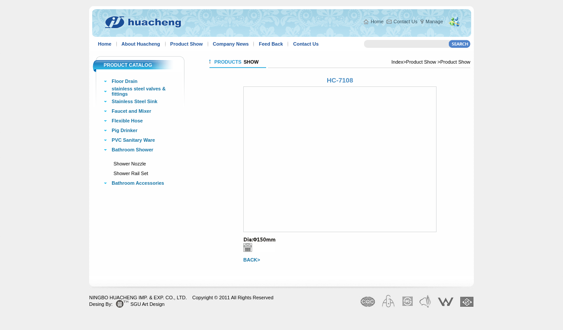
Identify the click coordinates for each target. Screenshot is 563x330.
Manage (434, 21)
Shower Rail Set (131, 173)
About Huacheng (141, 44)
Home (377, 21)
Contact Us (405, 21)
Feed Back (271, 44)
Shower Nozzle (130, 163)
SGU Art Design (147, 304)
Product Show (186, 44)
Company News (231, 44)
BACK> (251, 259)
